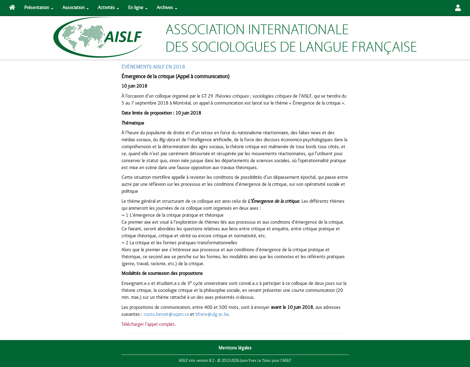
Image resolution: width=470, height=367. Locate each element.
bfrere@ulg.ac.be (212, 314)
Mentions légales (235, 348)
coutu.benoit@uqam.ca (166, 314)
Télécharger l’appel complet (148, 324)
